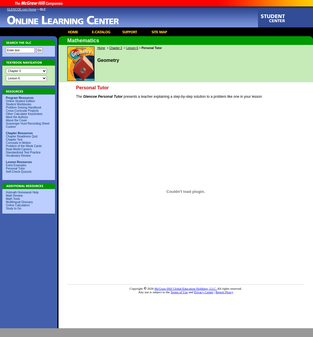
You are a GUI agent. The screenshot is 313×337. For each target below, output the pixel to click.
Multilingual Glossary (19, 202)
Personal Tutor (15, 168)
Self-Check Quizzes (19, 171)
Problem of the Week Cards (24, 146)
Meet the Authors (17, 117)
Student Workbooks (18, 104)
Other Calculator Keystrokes (24, 114)
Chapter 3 (115, 48)
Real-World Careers (19, 149)
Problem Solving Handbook (23, 107)
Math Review (14, 195)
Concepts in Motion (18, 142)
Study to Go (13, 208)
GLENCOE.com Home (21, 9)
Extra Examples (16, 165)
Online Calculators (18, 205)
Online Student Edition (20, 101)
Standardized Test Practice (23, 152)
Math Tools (13, 198)
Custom (11, 126)
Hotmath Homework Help (22, 192)
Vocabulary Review (18, 155)
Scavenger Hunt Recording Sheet (27, 123)
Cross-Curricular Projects (22, 110)
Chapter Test (14, 139)
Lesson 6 (132, 48)
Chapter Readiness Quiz (22, 136)
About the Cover (16, 120)
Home (101, 48)
